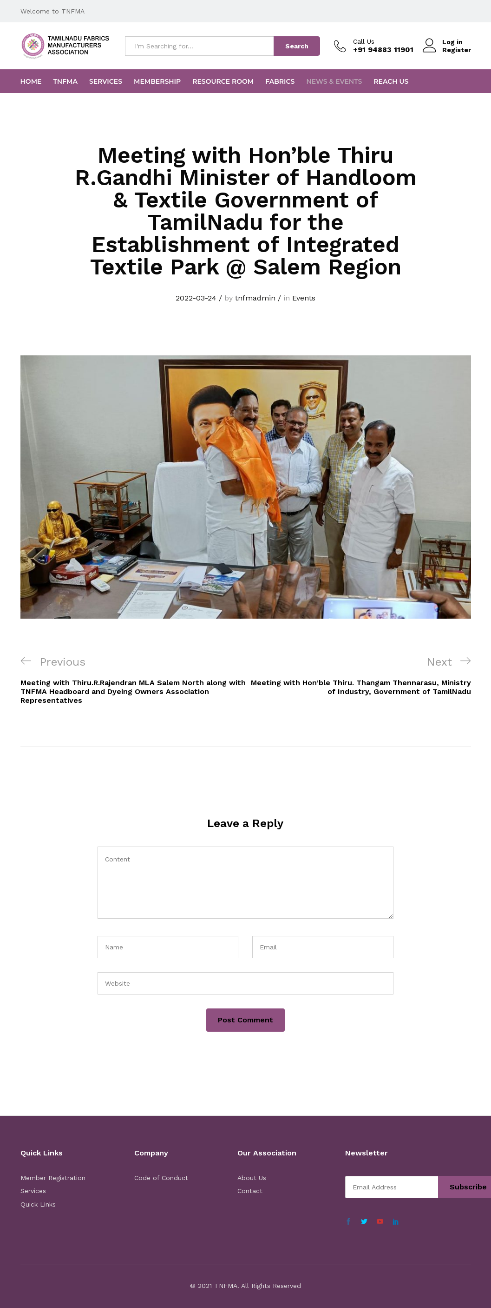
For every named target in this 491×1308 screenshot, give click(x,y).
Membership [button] (157, 81)
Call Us (363, 41)
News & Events (334, 81)
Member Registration (52, 1177)
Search (296, 46)
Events (303, 298)
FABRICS (280, 81)
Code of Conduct (161, 1177)
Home (31, 81)
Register (456, 49)
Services (105, 81)
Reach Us (390, 81)
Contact (249, 1191)
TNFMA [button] (65, 81)
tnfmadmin (255, 298)
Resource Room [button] (223, 81)
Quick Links (38, 1204)
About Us (251, 1177)
